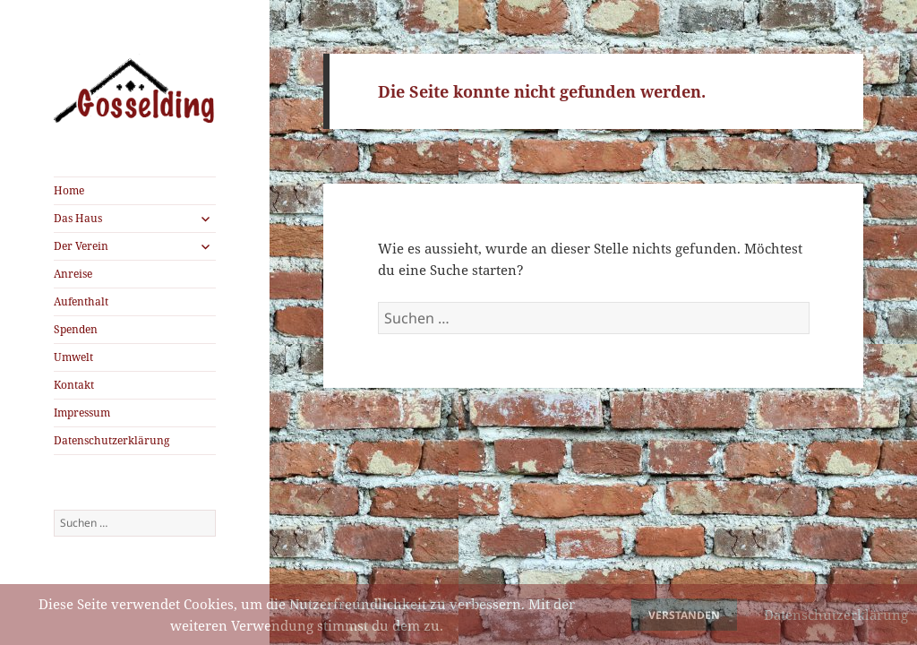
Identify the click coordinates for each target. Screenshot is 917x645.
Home (69, 190)
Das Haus (78, 218)
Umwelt (73, 357)
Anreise (73, 273)
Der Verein (81, 246)
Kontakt (74, 384)
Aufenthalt (81, 301)
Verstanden (684, 615)
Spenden (76, 329)
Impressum (82, 412)
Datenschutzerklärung (111, 440)
